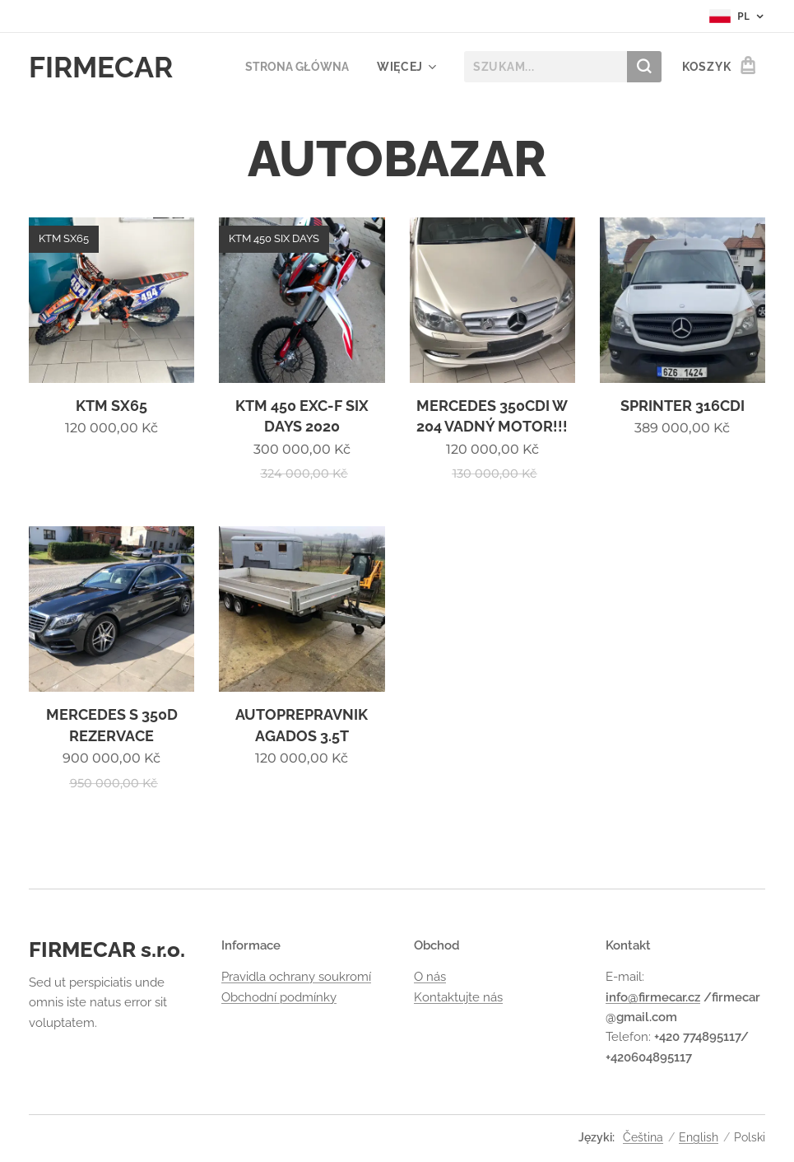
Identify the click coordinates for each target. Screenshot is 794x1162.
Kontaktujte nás (458, 997)
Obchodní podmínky (279, 997)
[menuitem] (294, 66)
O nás (430, 977)
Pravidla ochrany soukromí (296, 977)
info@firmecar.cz (653, 997)
